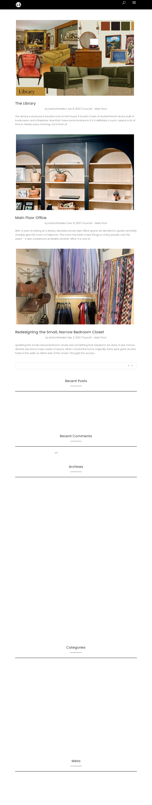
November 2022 (24, 571)
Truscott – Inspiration (27, 731)
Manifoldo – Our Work (28, 710)
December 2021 (24, 592)
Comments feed (25, 788)
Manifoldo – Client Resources (32, 705)
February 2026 (23, 483)
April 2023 (20, 545)
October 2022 (23, 576)
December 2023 (24, 514)
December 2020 (24, 633)
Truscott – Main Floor (27, 736)
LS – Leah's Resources (28, 695)
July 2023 (20, 540)
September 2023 (25, 530)
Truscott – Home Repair (29, 726)
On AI (18, 402)
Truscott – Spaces (26, 741)
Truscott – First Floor (27, 716)
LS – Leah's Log (24, 690)
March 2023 (22, 550)
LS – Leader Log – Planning (31, 679)
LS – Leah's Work (25, 700)
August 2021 (22, 607)
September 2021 (24, 602)
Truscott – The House (27, 747)
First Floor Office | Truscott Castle (34, 452)
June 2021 (20, 618)
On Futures (21, 397)
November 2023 (24, 519)
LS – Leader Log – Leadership (32, 674)
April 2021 (20, 623)
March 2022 (22, 581)
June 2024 (21, 499)
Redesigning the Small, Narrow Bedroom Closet (59, 332)
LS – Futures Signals (26, 669)
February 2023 (23, 555)
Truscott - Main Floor (94, 108)
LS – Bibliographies (26, 664)
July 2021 (20, 612)
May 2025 (21, 488)
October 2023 (23, 525)
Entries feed (22, 782)
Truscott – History (25, 721)
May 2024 (21, 504)
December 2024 (24, 493)
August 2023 (22, 535)
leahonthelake (57, 108)
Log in (18, 777)
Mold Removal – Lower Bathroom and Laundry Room (90, 452)
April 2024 (21, 509)
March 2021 (21, 628)
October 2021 (23, 597)
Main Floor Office (30, 217)
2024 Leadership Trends (29, 422)
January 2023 (23, 561)
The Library (25, 103)
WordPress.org (24, 793)
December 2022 (24, 566)
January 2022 (23, 587)
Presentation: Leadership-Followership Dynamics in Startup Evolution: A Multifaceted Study (69, 417)
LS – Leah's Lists (24, 684)
